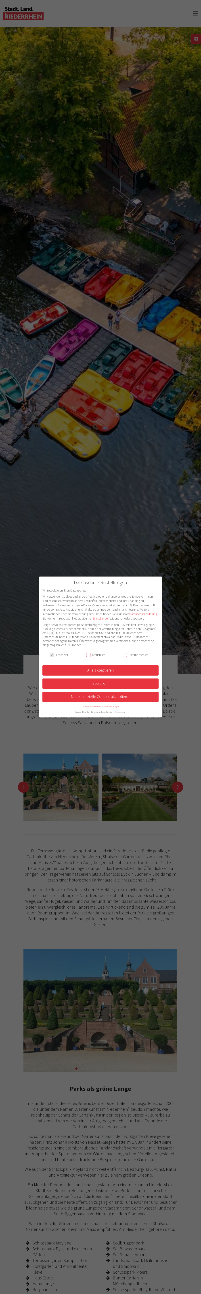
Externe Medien (135, 655)
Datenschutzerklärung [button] (102, 712)
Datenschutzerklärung (143, 614)
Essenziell (59, 655)
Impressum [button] (120, 712)
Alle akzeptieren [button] (100, 670)
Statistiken (95, 655)
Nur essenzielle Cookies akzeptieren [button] (100, 696)
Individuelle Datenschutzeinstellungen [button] (100, 706)
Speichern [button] (100, 683)
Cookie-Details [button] (82, 712)
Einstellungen (100, 618)
